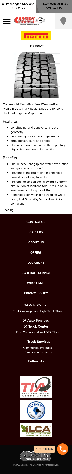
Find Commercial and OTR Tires (37, 332)
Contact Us (36, 222)
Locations (36, 263)
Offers (36, 252)
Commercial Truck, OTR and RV (54, 6)
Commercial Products (37, 347)
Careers (36, 232)
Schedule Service (36, 273)
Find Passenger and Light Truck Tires (37, 311)
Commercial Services (37, 352)
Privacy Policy (36, 293)
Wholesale (36, 283)
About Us (36, 242)
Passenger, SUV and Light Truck (18, 6)
